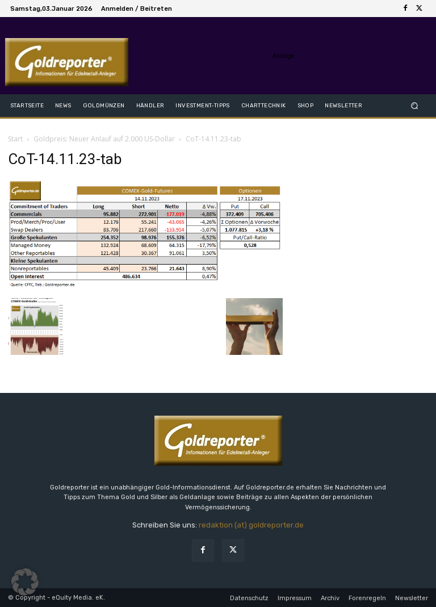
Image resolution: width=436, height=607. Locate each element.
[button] (415, 105)
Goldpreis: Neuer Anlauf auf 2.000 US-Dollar (104, 139)
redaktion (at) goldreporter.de (251, 525)
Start (15, 139)
